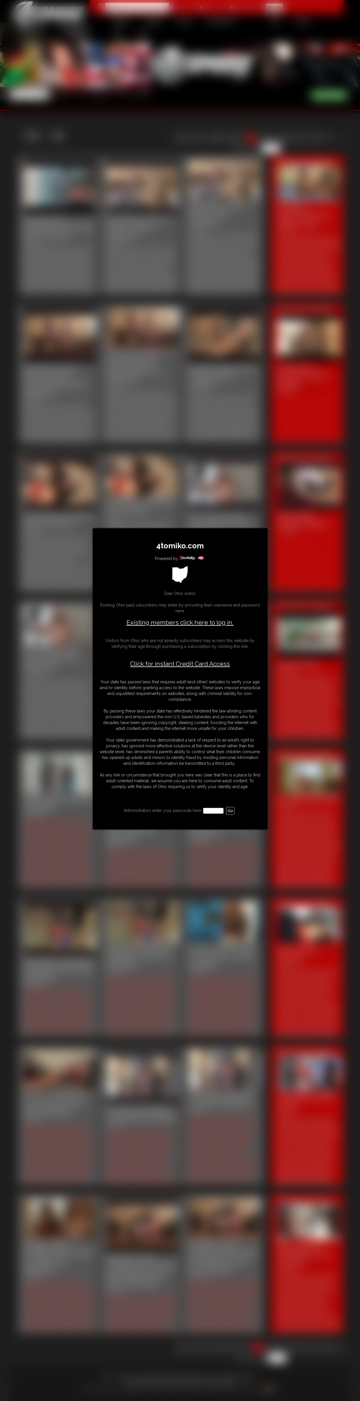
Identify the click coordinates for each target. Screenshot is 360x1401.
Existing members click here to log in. (180, 622)
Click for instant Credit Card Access (180, 664)
